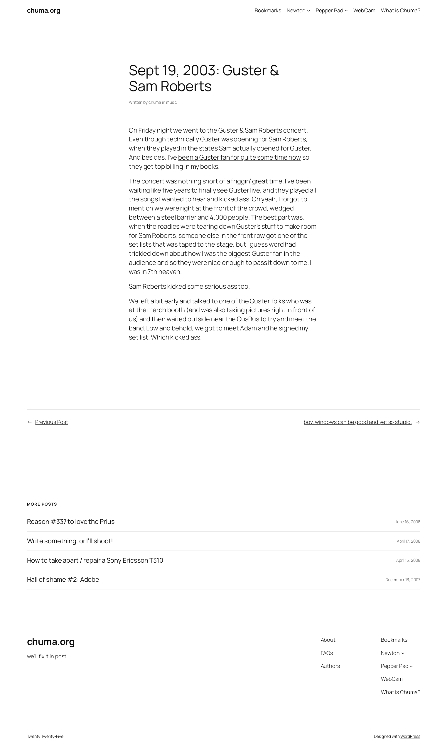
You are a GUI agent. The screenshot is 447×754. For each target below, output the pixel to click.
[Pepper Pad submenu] (346, 10)
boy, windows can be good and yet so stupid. (358, 421)
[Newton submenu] (308, 10)
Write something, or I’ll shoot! (70, 541)
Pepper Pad (329, 10)
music (171, 102)
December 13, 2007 (402, 579)
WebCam (364, 10)
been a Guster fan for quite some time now (239, 157)
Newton (296, 10)
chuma (155, 102)
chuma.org (43, 10)
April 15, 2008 (408, 560)
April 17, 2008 (408, 541)
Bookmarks (268, 10)
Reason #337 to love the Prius (71, 521)
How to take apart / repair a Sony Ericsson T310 (95, 560)
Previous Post (51, 421)
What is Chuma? (400, 10)
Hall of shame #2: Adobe (63, 579)
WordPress (410, 736)
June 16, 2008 (407, 521)
